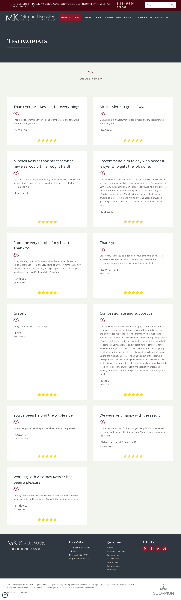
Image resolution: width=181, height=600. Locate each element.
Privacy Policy (113, 566)
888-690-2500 (126, 5)
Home (88, 17)
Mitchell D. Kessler (103, 17)
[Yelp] (145, 548)
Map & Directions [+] (79, 558)
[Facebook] (151, 548)
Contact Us (112, 562)
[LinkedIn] (158, 548)
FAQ (168, 17)
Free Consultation (70, 17)
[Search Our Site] (172, 5)
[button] (5, 595)
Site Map (111, 569)
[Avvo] (164, 548)
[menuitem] (70, 17)
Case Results (140, 17)
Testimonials (157, 17)
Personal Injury (123, 17)
